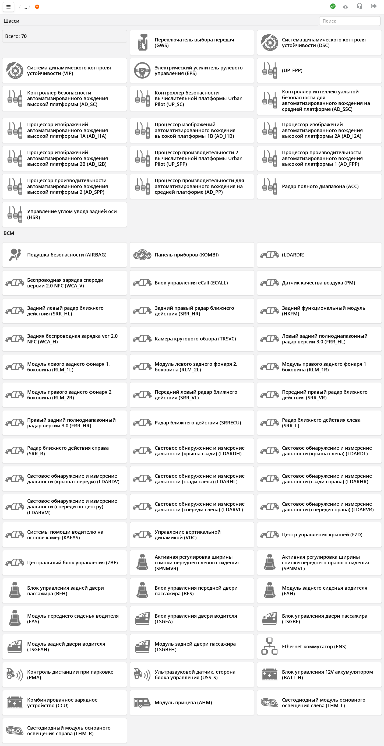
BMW (93, 6)
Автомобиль (65, 6)
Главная (30, 6)
